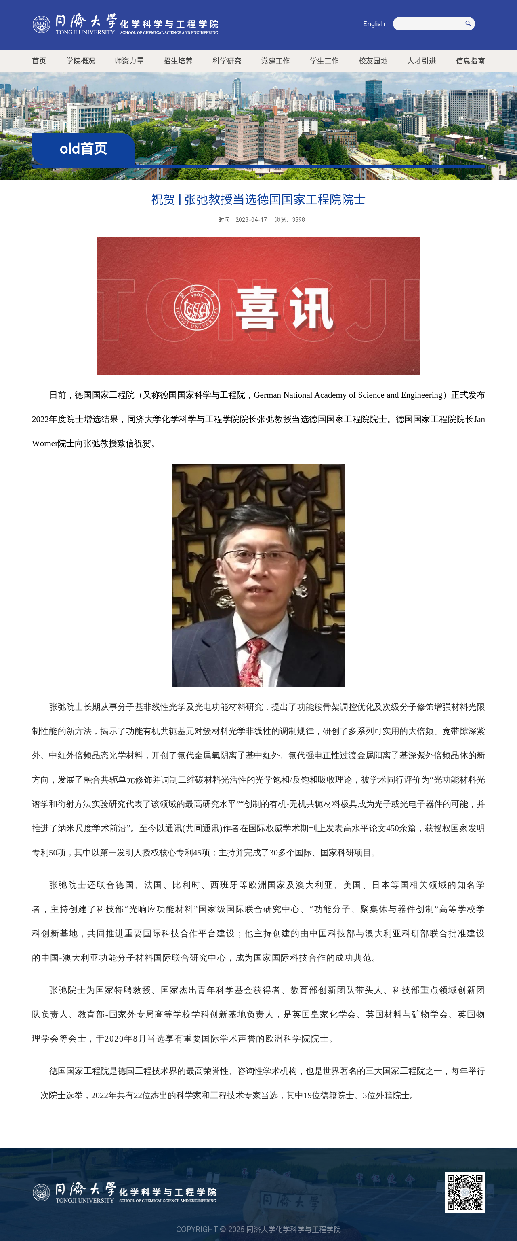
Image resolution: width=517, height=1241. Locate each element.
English (374, 24)
